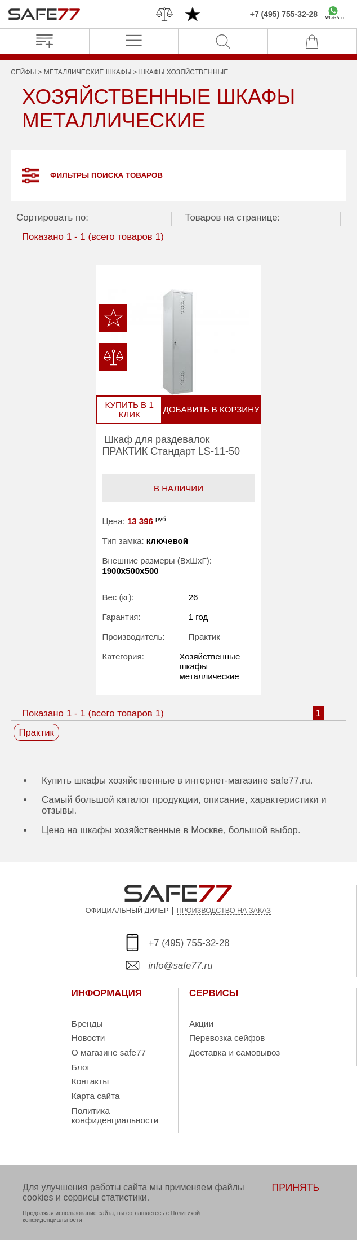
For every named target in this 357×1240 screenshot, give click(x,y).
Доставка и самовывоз (234, 1053)
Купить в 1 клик (132, 410)
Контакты (90, 1082)
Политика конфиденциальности (115, 1117)
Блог (81, 1068)
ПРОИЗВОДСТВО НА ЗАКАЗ (224, 912)
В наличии (178, 489)
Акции (201, 1025)
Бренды (87, 1025)
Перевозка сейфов (227, 1039)
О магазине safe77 (109, 1053)
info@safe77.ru (180, 966)
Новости (88, 1039)
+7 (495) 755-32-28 (284, 14)
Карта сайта (96, 1097)
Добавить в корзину (209, 410)
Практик (204, 638)
